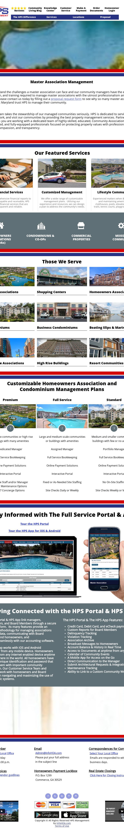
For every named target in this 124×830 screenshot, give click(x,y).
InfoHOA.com (64, 823)
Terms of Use (62, 825)
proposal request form (66, 99)
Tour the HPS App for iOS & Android (35, 531)
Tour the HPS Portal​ (34, 524)
